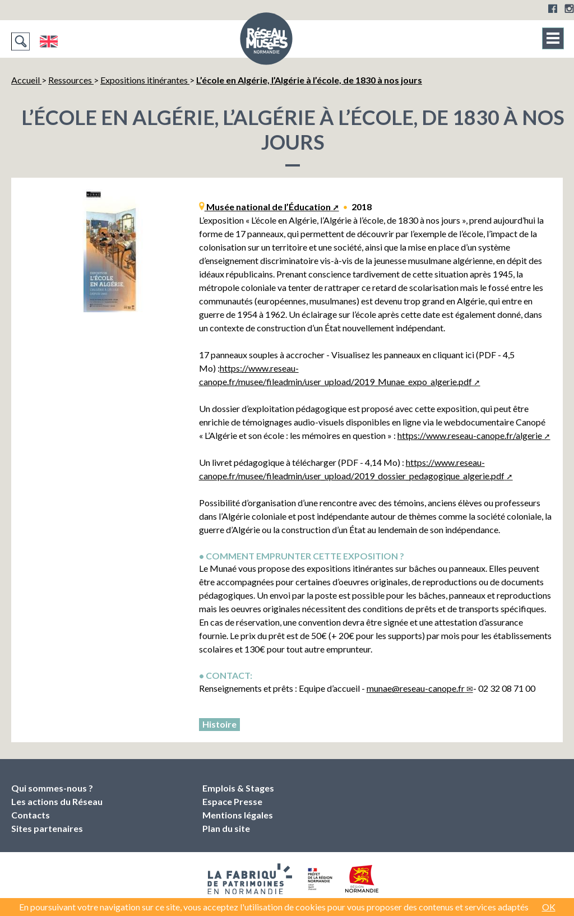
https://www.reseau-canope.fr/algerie (469, 435)
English (48, 41)
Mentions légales (237, 814)
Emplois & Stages (238, 788)
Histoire (219, 724)
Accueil (26, 80)
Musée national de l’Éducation (268, 206)
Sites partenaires (47, 828)
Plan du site (226, 828)
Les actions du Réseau (57, 801)
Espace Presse (232, 801)
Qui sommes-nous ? (52, 788)
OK (549, 906)
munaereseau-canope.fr (416, 688)
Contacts (30, 814)
